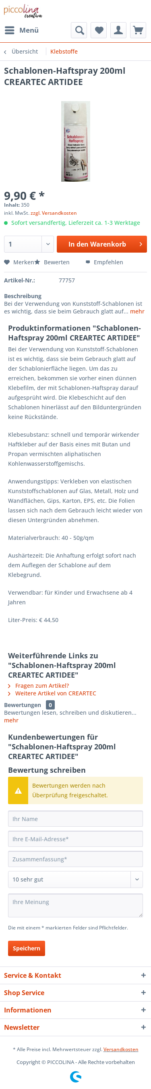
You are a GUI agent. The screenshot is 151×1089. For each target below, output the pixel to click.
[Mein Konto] (118, 30)
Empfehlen (104, 262)
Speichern (26, 948)
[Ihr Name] (75, 819)
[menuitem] (21, 30)
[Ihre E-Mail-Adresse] (75, 839)
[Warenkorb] (138, 30)
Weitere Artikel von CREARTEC (52, 693)
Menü (22, 29)
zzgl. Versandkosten (54, 213)
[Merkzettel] (99, 30)
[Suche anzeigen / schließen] (79, 30)
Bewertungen (22, 705)
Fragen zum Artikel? (38, 685)
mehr (136, 311)
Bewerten (52, 262)
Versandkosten (121, 1049)
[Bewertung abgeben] (75, 879)
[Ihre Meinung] (75, 905)
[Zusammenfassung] (75, 859)
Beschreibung (22, 296)
